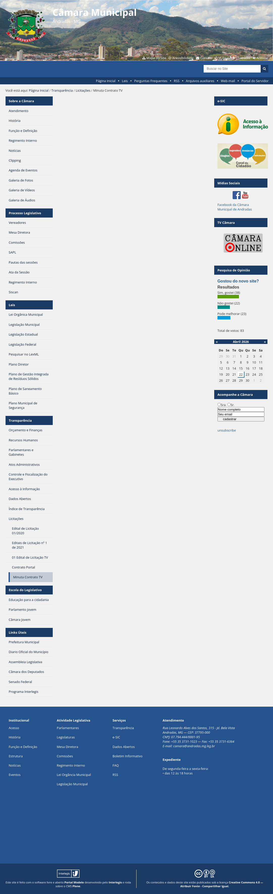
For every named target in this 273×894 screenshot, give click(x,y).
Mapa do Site (156, 58)
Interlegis (115, 882)
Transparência (62, 90)
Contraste (243, 58)
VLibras (224, 58)
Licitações (83, 90)
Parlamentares (68, 728)
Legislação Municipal (72, 784)
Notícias (15, 765)
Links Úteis (17, 632)
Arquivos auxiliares (200, 81)
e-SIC (116, 737)
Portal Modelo (74, 882)
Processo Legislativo (25, 213)
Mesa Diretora (67, 746)
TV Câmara (226, 222)
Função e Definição (23, 746)
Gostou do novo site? (238, 281)
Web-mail (228, 81)
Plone (76, 886)
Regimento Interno (71, 765)
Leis (125, 81)
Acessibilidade (183, 58)
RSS (176, 81)
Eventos (14, 774)
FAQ (116, 765)
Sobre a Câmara (21, 101)
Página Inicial (106, 81)
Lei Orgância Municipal (74, 774)
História (14, 737)
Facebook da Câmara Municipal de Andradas (234, 206)
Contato (206, 58)
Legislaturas (66, 737)
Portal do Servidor (255, 81)
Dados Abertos (124, 746)
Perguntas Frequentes (150, 81)
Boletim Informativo (128, 756)
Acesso (14, 728)
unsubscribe (226, 430)
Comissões (65, 756)
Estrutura (16, 756)
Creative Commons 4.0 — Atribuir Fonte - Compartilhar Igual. (221, 884)
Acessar (262, 58)
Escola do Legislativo (25, 590)
